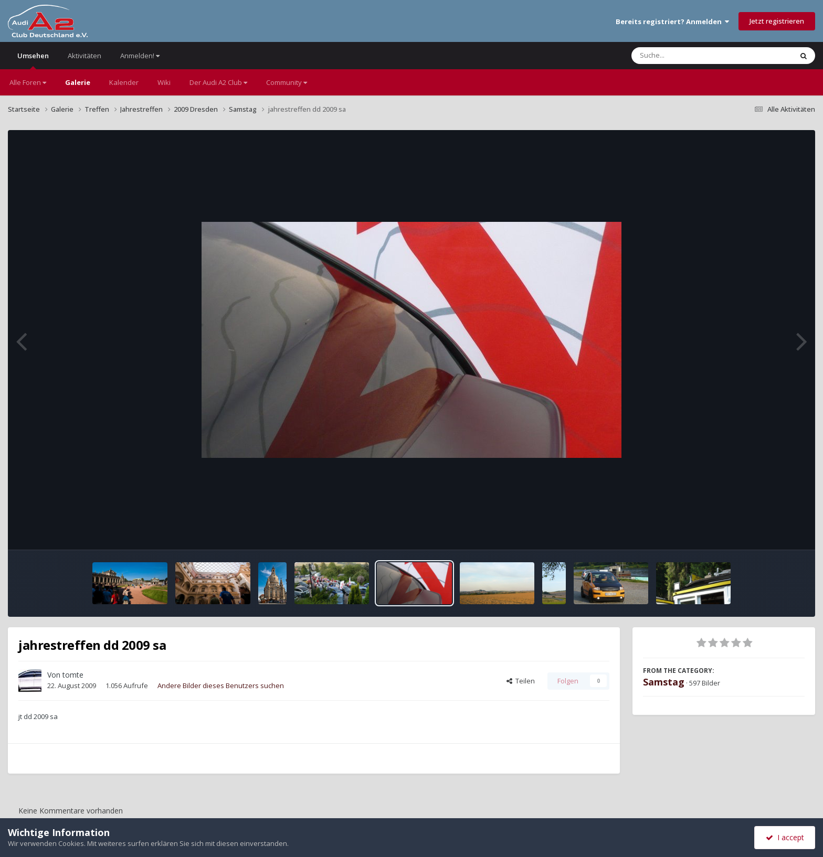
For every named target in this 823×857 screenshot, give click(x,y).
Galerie (77, 82)
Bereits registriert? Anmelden (672, 21)
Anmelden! (140, 55)
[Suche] (690, 55)
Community (286, 82)
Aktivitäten (84, 55)
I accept (785, 837)
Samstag (663, 682)
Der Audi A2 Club (218, 82)
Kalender (124, 82)
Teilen (521, 680)
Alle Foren (27, 82)
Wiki (164, 82)
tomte (72, 675)
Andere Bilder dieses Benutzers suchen (220, 685)
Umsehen (33, 60)
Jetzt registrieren (777, 21)
